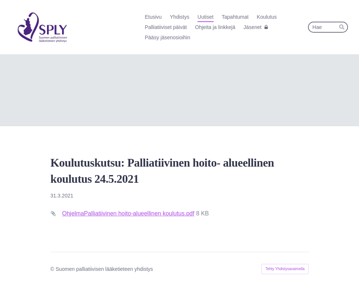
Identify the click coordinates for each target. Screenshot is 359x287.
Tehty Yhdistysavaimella (285, 269)
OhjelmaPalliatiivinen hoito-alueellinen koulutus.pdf (128, 213)
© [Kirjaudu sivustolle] (52, 269)
